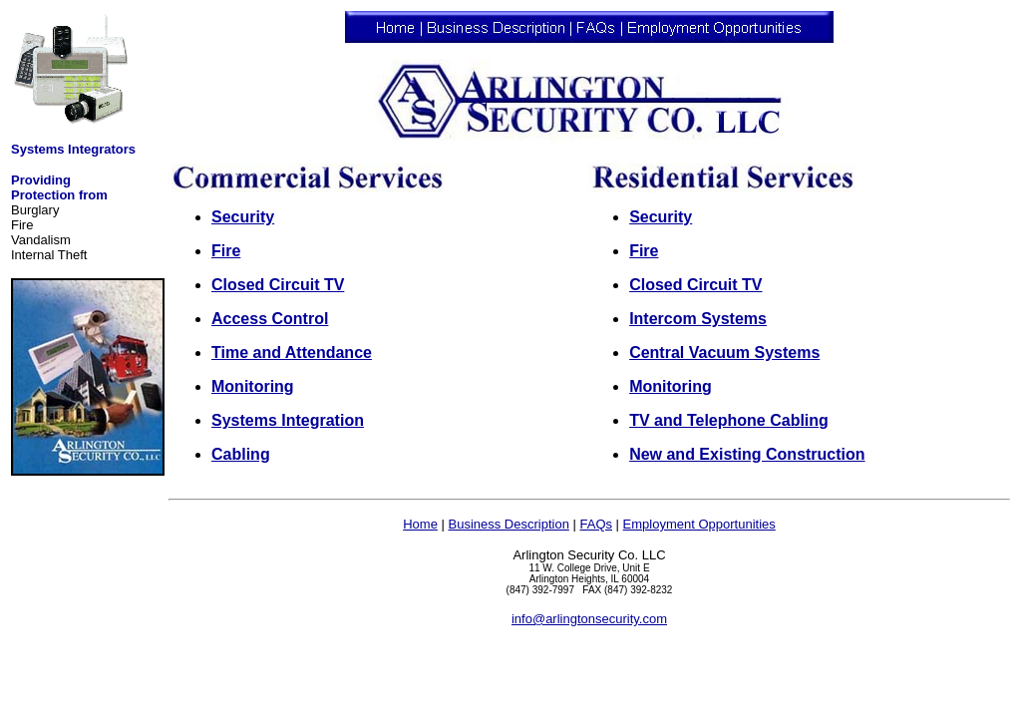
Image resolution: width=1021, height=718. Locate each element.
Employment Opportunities (699, 524)
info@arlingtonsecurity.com (589, 618)
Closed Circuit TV (277, 284)
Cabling (240, 454)
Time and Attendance (291, 352)
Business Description (508, 524)
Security (242, 216)
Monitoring (252, 386)
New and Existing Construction (746, 454)
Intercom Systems (698, 318)
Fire (225, 250)
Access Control (269, 318)
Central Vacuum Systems (724, 352)
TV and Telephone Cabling (729, 420)
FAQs (595, 524)
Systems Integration (287, 420)
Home (420, 524)
